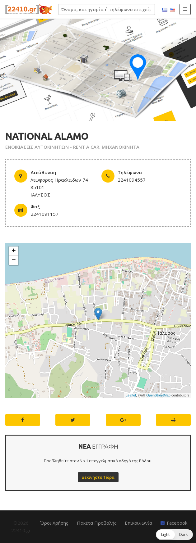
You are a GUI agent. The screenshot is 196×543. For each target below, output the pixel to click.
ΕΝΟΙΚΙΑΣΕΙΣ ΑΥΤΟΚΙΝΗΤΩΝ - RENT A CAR (52, 147)
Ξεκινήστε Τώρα (98, 477)
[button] (174, 534)
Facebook (177, 523)
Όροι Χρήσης (54, 523)
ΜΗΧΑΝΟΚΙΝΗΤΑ (120, 147)
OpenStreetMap (158, 395)
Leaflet (131, 395)
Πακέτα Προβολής (97, 523)
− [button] (14, 260)
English (172, 9)
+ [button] (14, 251)
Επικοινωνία (138, 523)
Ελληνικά (164, 9)
